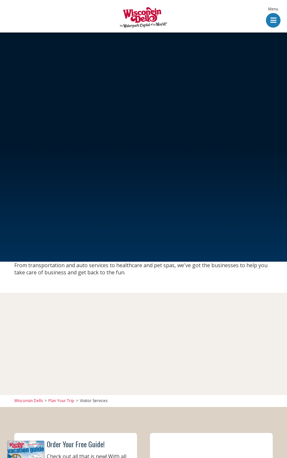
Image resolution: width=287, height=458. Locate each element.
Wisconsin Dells (28, 400)
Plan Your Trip (61, 400)
